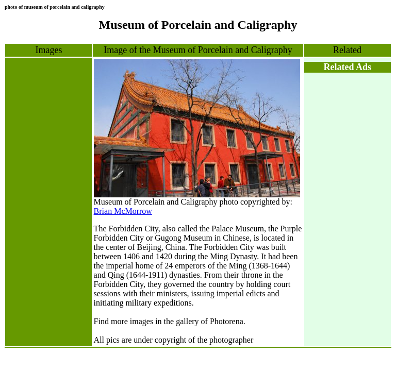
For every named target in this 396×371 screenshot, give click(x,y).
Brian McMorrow (123, 211)
